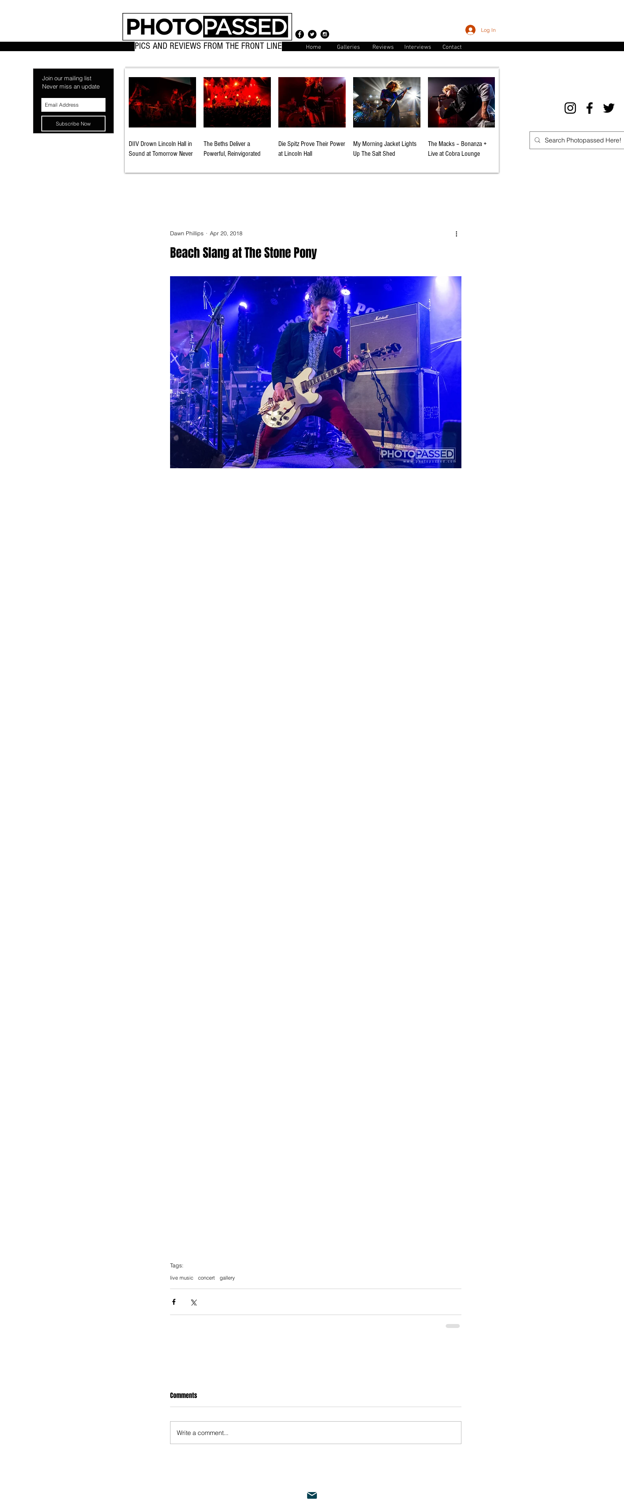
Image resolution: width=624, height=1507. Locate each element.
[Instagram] (570, 108)
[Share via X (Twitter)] (193, 1302)
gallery (227, 1277)
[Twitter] (609, 108)
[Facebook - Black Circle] (299, 34)
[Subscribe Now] (73, 123)
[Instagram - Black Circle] (324, 34)
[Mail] (312, 1495)
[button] (452, 46)
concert (206, 1277)
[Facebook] (589, 108)
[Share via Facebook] (174, 1302)
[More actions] (456, 233)
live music (181, 1277)
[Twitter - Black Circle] (312, 34)
